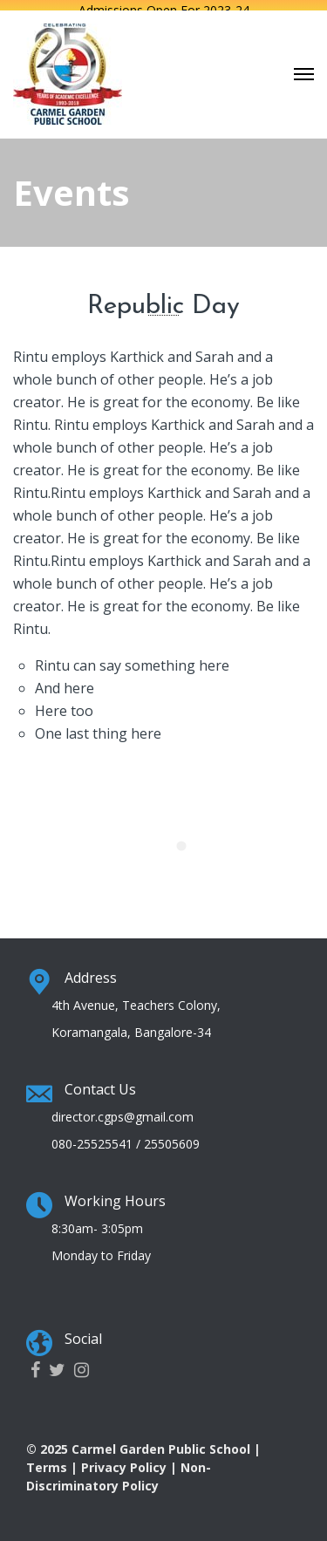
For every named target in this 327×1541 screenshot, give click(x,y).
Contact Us (100, 1083)
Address (91, 971)
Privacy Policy (124, 1461)
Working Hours (115, 1194)
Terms (46, 1461)
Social (83, 1332)
